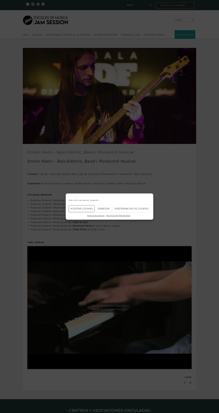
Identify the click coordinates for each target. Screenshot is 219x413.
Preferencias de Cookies (132, 208)
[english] (94, 200)
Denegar (104, 208)
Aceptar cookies (81, 208)
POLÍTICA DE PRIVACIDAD (118, 215)
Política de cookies (96, 215)
